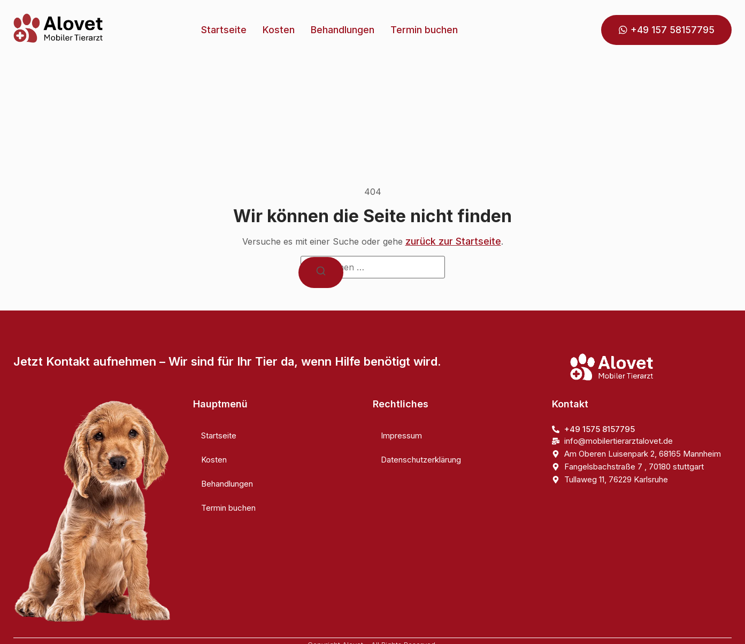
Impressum (401, 435)
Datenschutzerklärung (421, 459)
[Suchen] (320, 273)
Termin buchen (424, 29)
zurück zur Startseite (453, 241)
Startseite (224, 29)
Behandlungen (342, 29)
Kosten (279, 29)
